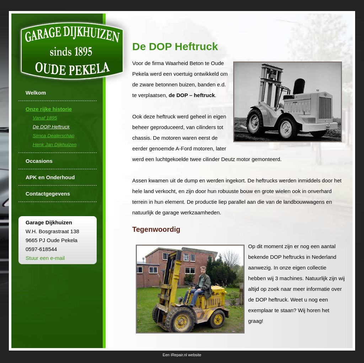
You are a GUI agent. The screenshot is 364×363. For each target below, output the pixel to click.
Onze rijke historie (49, 109)
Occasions (39, 161)
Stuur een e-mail (45, 258)
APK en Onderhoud (50, 177)
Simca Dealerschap (53, 135)
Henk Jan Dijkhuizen (54, 144)
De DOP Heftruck (51, 126)
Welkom (36, 93)
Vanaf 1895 (45, 118)
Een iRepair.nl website (182, 355)
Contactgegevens (48, 194)
